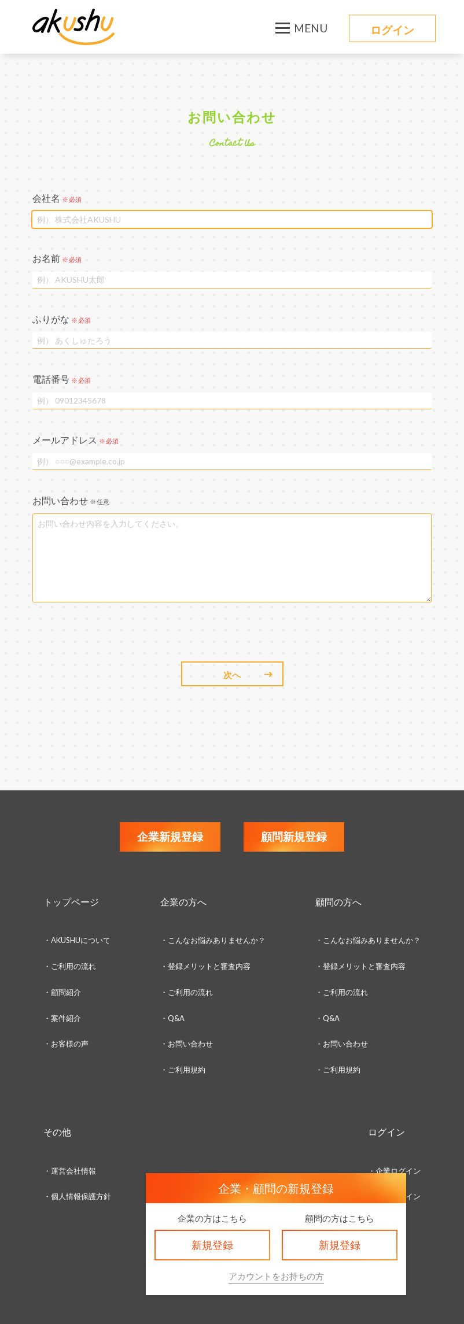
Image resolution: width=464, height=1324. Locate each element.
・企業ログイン (394, 1170)
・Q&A (172, 1018)
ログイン (392, 29)
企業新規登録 (170, 836)
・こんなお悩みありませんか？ (213, 940)
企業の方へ (183, 901)
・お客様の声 (66, 1043)
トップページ (71, 901)
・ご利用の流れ (69, 966)
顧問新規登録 (294, 836)
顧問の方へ (338, 901)
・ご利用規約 (337, 1069)
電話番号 (61, 378)
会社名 (57, 198)
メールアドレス (75, 439)
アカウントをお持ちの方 (276, 1276)
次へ (232, 675)
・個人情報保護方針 (77, 1196)
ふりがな (61, 318)
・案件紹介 (62, 1018)
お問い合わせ (70, 500)
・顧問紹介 (62, 992)
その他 (57, 1131)
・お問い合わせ (186, 1043)
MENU (310, 28)
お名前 (57, 258)
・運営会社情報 (69, 1170)
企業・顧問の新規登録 (276, 1188)
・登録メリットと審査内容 (205, 966)
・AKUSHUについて (77, 940)
